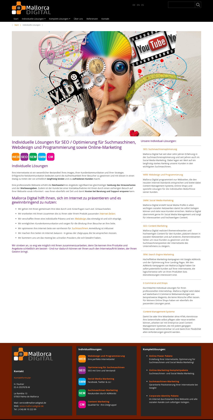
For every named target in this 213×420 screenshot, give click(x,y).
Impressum (123, 417)
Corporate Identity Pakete (162, 390)
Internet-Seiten (106, 213)
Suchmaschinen (79, 227)
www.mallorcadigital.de (31, 401)
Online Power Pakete (160, 351)
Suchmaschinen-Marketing (162, 376)
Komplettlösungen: (154, 344)
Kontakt (105, 18)
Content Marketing (97, 396)
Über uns (78, 18)
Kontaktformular (22, 373)
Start (16, 18)
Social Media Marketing (100, 374)
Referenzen (92, 18)
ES (142, 4)
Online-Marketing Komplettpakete (166, 365)
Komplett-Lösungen (60, 19)
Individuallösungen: (90, 344)
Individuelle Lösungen (34, 19)
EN (138, 4)
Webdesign (80, 218)
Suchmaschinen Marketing (101, 385)
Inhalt (136, 417)
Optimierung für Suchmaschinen (104, 362)
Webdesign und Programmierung (105, 351)
